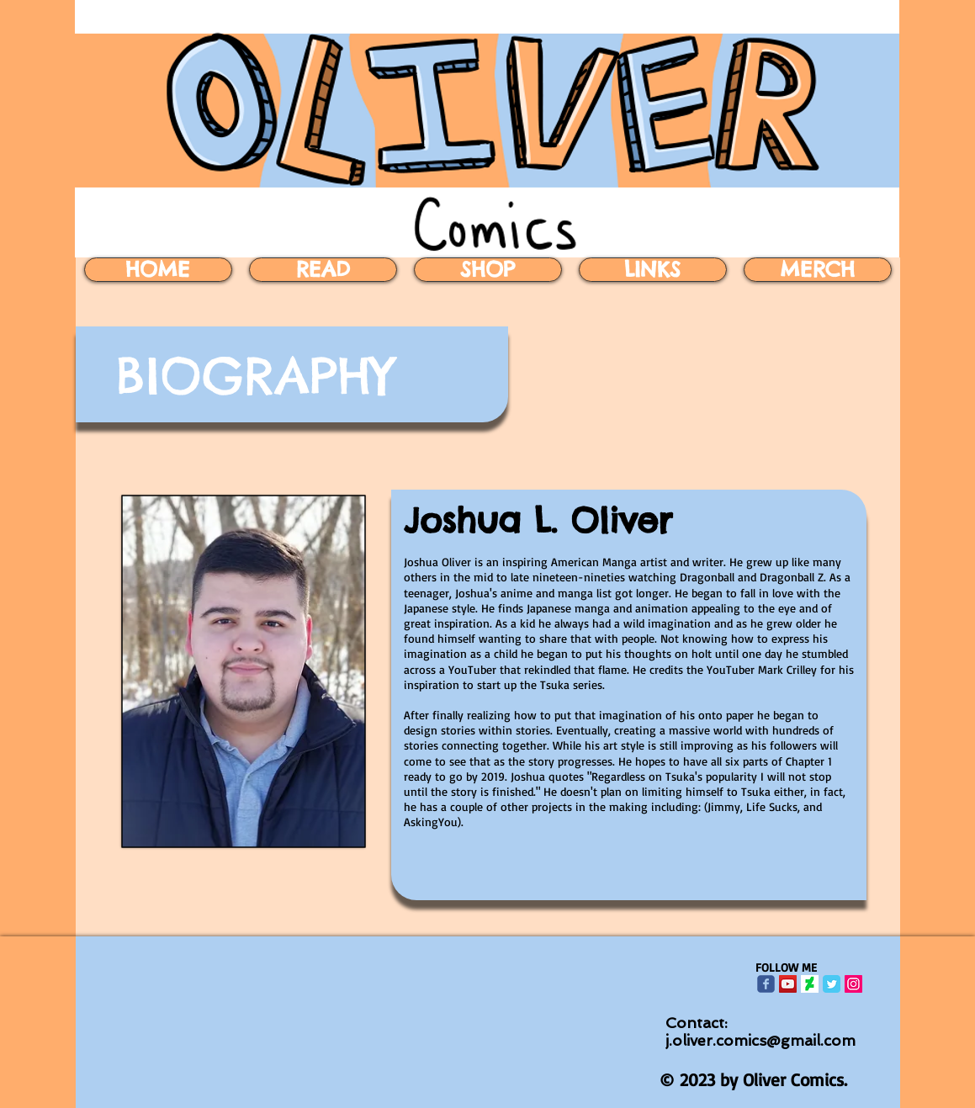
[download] (810, 984)
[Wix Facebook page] (766, 984)
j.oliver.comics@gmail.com (760, 1040)
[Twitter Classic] (831, 984)
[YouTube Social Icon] (788, 984)
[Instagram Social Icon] (853, 984)
